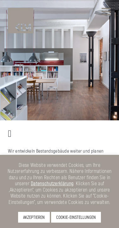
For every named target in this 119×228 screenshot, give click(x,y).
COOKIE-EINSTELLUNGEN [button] (76, 217)
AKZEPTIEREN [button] (34, 217)
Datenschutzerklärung (52, 183)
